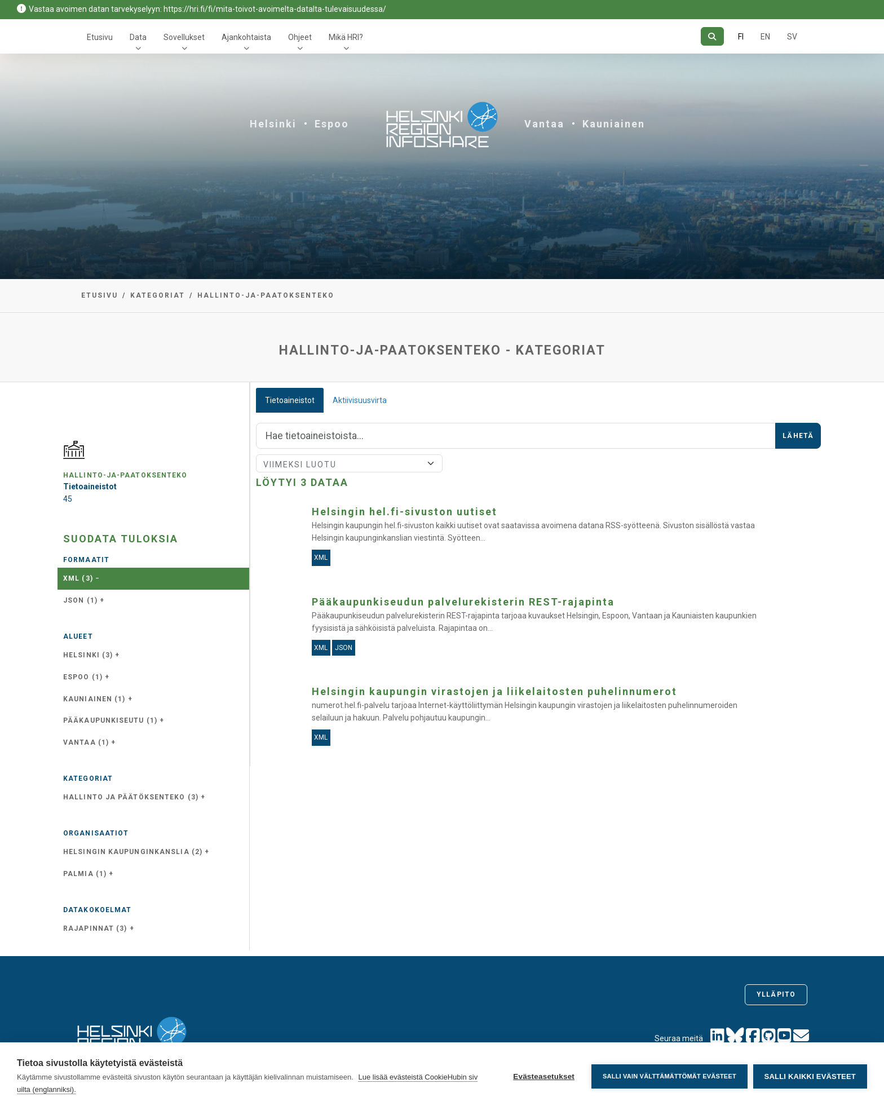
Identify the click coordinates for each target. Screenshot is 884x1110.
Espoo (332, 124)
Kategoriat (157, 295)
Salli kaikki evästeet (810, 1076)
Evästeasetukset (543, 1076)
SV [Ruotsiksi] (792, 36)
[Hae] (712, 36)
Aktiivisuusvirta (360, 400)
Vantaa (544, 124)
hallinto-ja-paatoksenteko (265, 295)
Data (138, 37)
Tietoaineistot (290, 400)
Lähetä (798, 436)
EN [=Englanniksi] (765, 36)
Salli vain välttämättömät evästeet (669, 1076)
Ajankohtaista (246, 37)
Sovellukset (184, 37)
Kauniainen (613, 124)
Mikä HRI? (346, 37)
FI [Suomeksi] (741, 36)
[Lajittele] (349, 463)
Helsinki (273, 124)
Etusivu (100, 37)
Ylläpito (776, 994)
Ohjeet (300, 37)
